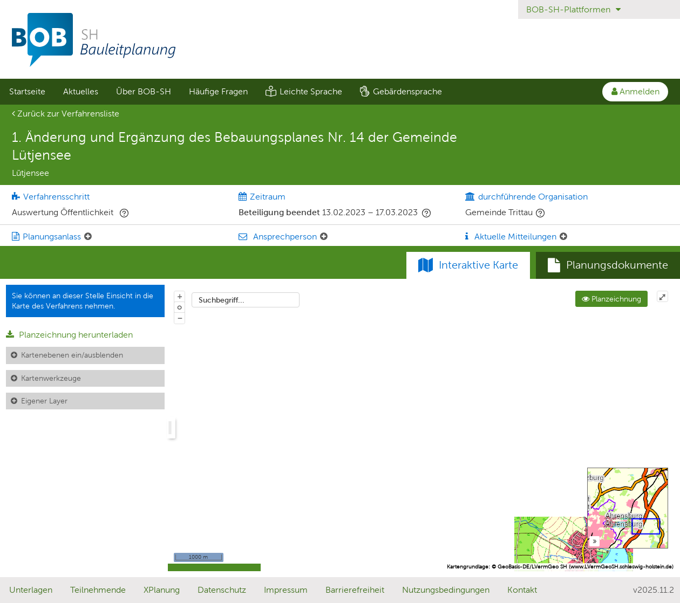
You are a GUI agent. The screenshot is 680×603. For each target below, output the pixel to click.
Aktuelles (80, 91)
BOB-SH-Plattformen (573, 9)
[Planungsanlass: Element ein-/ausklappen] (88, 237)
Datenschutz (222, 589)
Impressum (286, 589)
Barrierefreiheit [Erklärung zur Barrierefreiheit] (354, 589)
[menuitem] (27, 92)
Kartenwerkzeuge (51, 378)
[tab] (608, 265)
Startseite (27, 91)
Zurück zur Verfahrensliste (65, 113)
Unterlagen (30, 589)
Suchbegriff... (221, 300)
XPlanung (162, 589)
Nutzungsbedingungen (445, 589)
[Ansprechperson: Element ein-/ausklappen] (324, 237)
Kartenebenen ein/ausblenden (72, 355)
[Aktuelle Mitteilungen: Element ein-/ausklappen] (563, 237)
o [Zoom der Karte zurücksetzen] (179, 307)
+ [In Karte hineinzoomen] (179, 296)
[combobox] (246, 299)
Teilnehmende (98, 589)
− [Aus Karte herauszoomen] (180, 317)
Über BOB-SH (143, 91)
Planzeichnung (611, 298)
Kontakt (522, 589)
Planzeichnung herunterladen (69, 334)
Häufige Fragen (218, 91)
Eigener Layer (44, 400)
